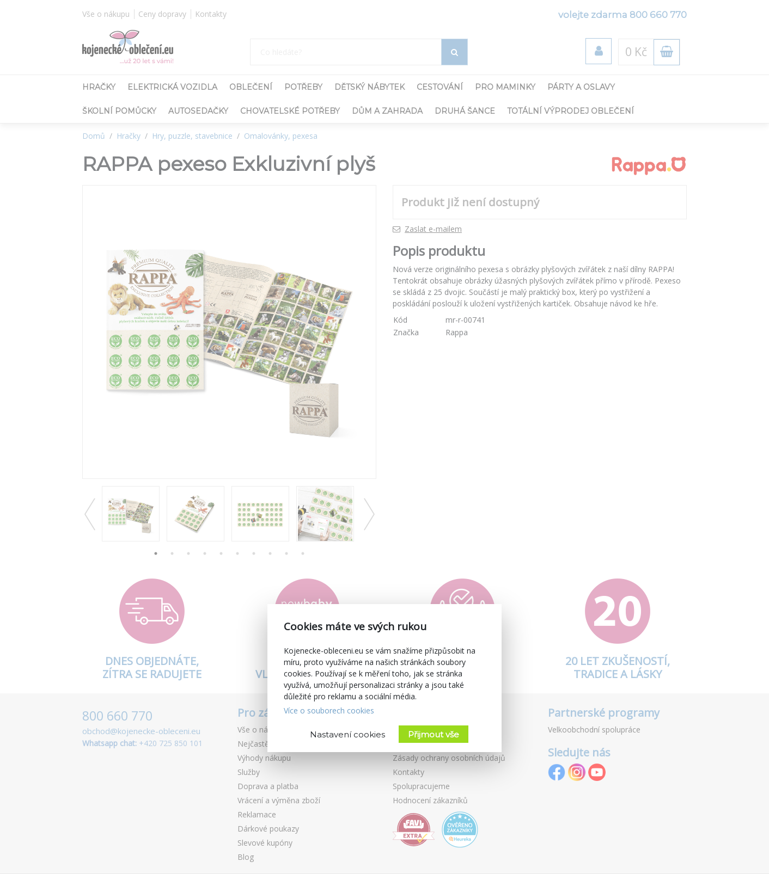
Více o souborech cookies (329, 710)
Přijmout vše (433, 734)
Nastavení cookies (347, 734)
